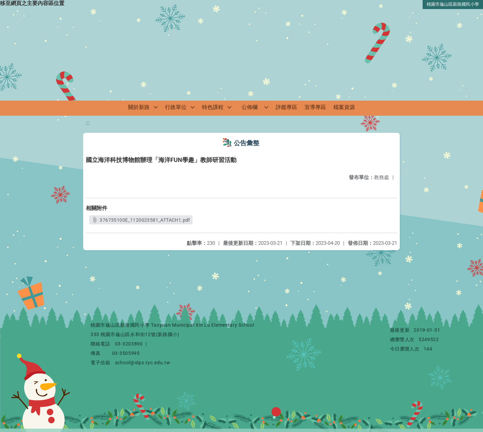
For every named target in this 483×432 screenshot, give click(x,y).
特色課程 (212, 107)
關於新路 (139, 107)
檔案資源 (344, 107)
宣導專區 (315, 107)
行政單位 (175, 107)
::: (88, 123)
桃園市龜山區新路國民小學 (453, 4)
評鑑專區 (286, 107)
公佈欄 (249, 107)
